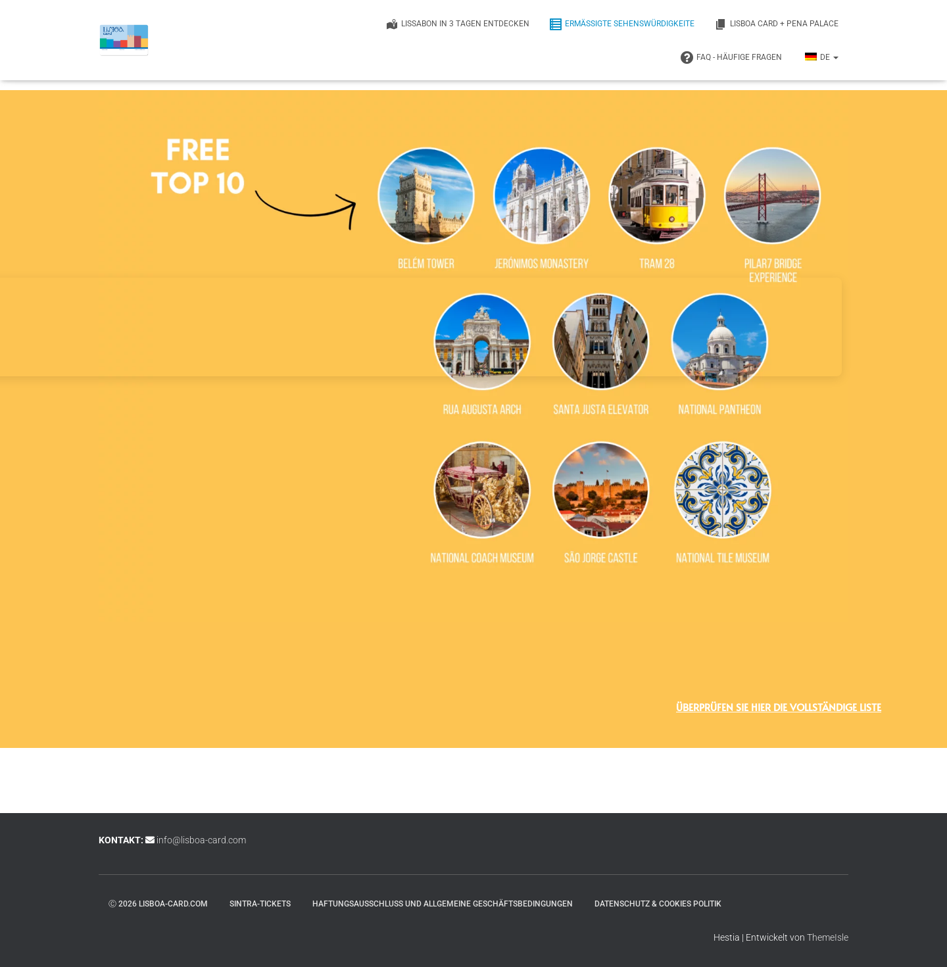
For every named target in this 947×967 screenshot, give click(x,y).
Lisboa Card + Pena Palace (776, 24)
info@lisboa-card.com (201, 840)
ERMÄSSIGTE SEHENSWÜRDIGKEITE (621, 24)
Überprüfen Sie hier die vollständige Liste (778, 707)
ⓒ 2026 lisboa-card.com (158, 903)
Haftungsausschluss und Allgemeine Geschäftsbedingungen (442, 903)
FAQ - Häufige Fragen (731, 57)
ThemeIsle (827, 937)
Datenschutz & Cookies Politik (658, 903)
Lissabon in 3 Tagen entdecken (457, 24)
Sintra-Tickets (260, 903)
